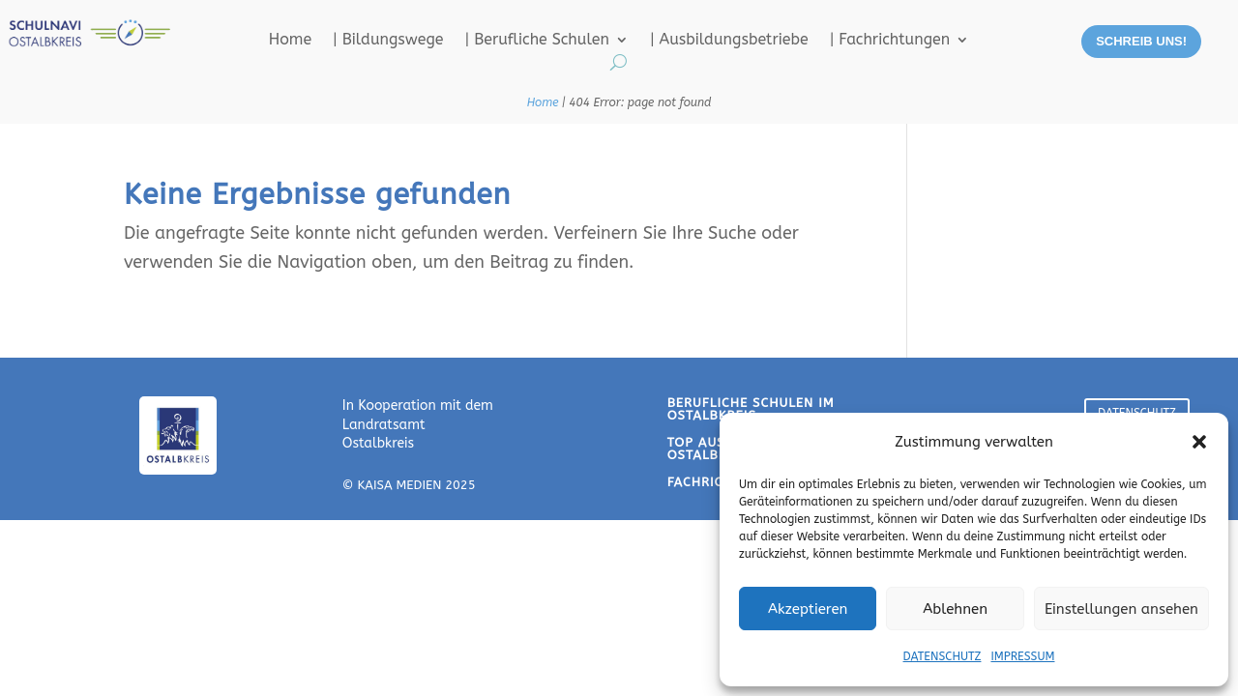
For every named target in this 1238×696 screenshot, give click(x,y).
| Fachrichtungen (890, 40)
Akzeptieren (807, 609)
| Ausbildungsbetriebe (729, 40)
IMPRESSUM (1022, 656)
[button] (1199, 441)
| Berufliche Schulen (537, 40)
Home (290, 40)
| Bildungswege (388, 40)
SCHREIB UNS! (1141, 41)
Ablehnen (955, 609)
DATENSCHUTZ (942, 656)
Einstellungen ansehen (1121, 609)
